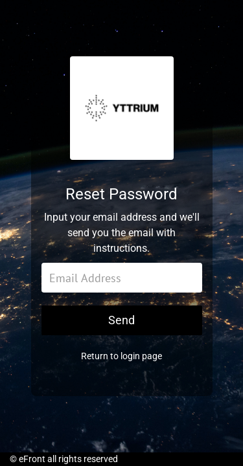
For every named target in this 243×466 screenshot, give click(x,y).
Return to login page (121, 356)
